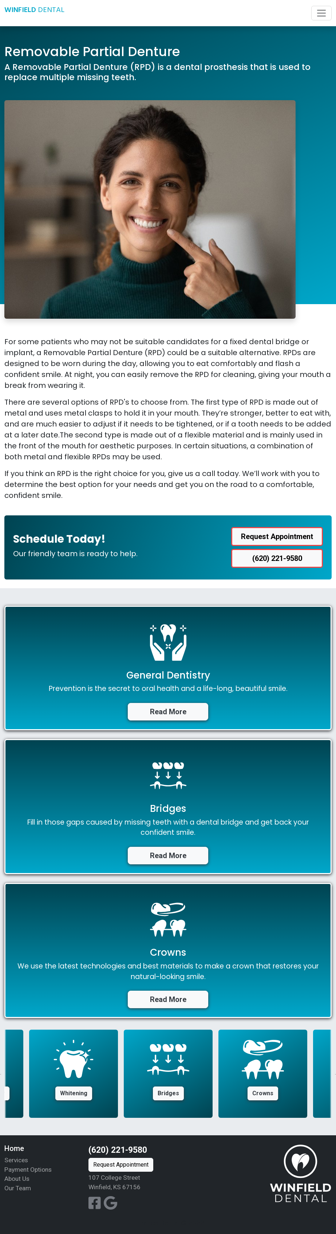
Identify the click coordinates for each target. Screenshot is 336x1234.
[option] (168, 1073)
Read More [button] (168, 711)
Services (16, 1160)
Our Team (17, 1188)
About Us (16, 1178)
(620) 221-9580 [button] (277, 558)
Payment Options (28, 1169)
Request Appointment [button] (277, 536)
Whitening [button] (73, 1093)
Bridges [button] (168, 1093)
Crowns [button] (262, 1093)
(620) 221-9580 (117, 1150)
